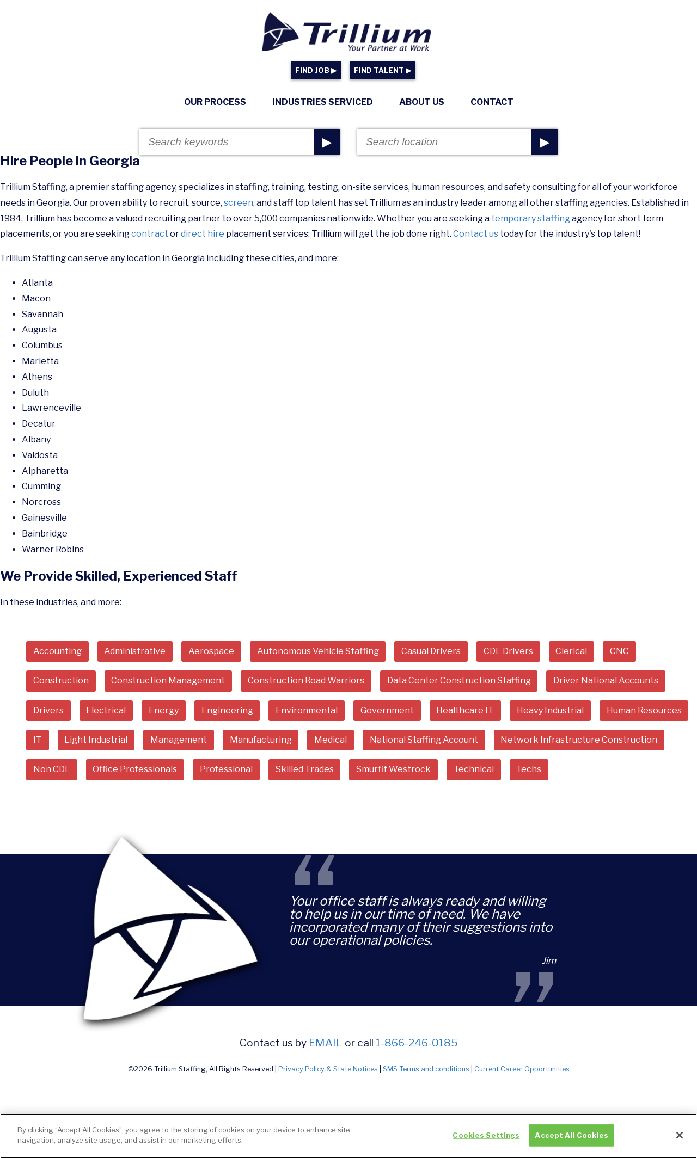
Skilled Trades (305, 769)
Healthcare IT (465, 710)
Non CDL (51, 769)
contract (149, 234)
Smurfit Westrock (393, 769)
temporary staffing (530, 218)
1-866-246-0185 (417, 1042)
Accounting (57, 651)
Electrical (106, 710)
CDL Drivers (508, 651)
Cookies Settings (486, 1140)
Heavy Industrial (550, 710)
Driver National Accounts (605, 680)
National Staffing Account (424, 740)
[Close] (680, 1141)
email (326, 1042)
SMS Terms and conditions (426, 1069)
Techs (528, 769)
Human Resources (644, 710)
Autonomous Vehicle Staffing (318, 651)
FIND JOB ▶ (316, 70)
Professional (226, 769)
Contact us (475, 234)
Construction (61, 680)
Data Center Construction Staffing (459, 680)
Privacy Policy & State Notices (328, 1069)
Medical (330, 740)
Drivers (48, 710)
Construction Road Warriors (306, 680)
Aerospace (211, 651)
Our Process (215, 102)
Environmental (307, 710)
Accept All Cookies (571, 1140)
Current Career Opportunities (522, 1069)
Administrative (135, 651)
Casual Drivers (431, 651)
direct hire (202, 234)
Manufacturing (261, 740)
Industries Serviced (322, 102)
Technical (474, 769)
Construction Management (168, 680)
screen (238, 203)
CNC (619, 651)
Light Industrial (95, 740)
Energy (164, 710)
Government (387, 710)
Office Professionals (135, 769)
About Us (421, 102)
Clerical (571, 651)
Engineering (227, 710)
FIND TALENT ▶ (382, 70)
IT (37, 740)
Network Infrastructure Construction (578, 740)
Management (178, 740)
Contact (491, 102)
